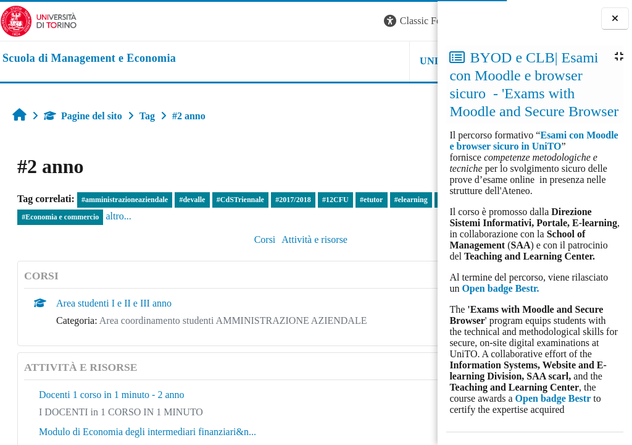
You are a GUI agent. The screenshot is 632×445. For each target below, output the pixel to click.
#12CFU (335, 199)
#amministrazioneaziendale (124, 199)
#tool (29, 217)
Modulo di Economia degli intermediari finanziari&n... (147, 431)
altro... (193, 216)
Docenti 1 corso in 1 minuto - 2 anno (112, 394)
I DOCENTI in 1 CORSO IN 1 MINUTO (121, 412)
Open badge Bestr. (500, 288)
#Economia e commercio (135, 217)
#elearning (411, 199)
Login (416, 20)
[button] (270, 21)
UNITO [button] (285, 61)
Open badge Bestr (553, 398)
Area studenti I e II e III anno (114, 303)
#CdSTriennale (240, 199)
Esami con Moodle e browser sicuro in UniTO (533, 140)
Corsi (189, 239)
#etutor (371, 199)
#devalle (192, 199)
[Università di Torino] (38, 20)
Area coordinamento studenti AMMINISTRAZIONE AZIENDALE (233, 320)
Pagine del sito (83, 116)
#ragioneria (67, 217)
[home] (89, 59)
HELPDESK (360, 61)
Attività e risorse (239, 239)
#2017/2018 (292, 199)
